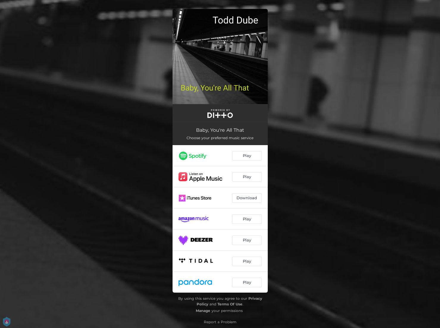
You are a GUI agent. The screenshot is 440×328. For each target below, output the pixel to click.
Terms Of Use (229, 304)
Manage (203, 310)
